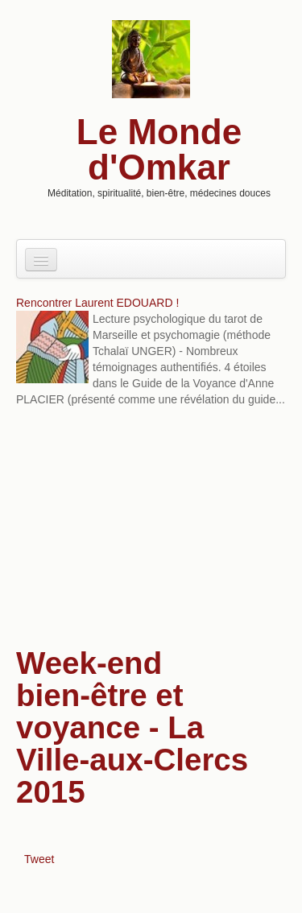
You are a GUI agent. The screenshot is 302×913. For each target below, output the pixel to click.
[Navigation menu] (41, 259)
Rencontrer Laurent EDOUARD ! (97, 302)
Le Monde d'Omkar (159, 149)
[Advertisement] (151, 529)
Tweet (39, 859)
